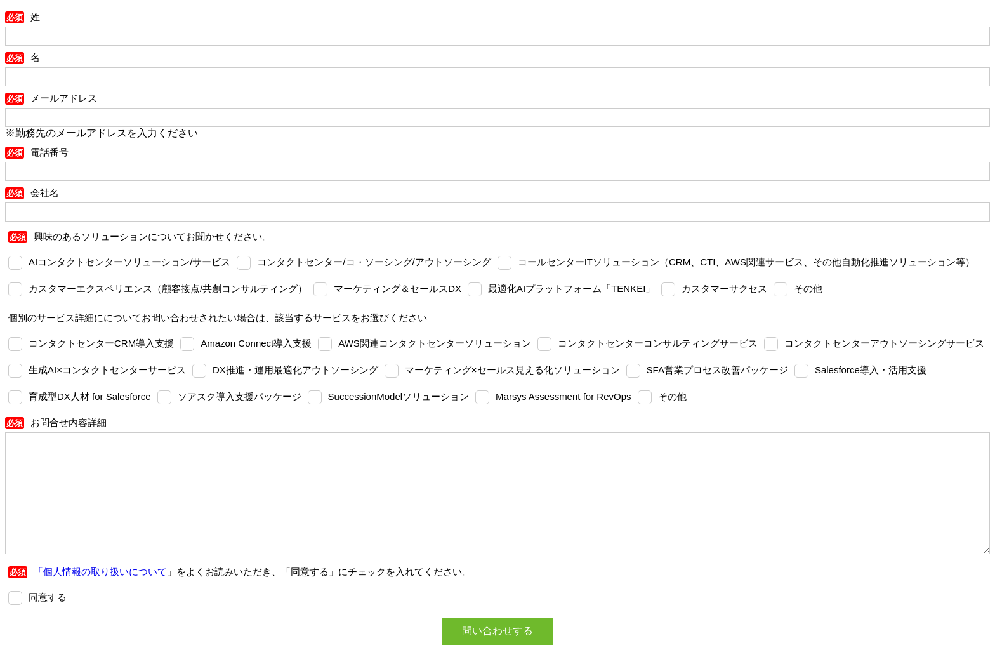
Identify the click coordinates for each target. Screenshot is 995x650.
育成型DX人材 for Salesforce (90, 396)
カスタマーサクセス (724, 288)
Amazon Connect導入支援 (256, 343)
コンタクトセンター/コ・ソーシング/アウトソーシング (374, 261)
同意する (48, 597)
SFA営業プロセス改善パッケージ (717, 369)
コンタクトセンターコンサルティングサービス (658, 343)
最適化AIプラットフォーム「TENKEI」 (571, 288)
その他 (808, 288)
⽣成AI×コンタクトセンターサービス (107, 369)
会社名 (44, 192)
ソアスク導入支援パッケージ (239, 396)
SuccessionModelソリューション (399, 396)
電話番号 (49, 152)
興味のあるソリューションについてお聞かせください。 (153, 236)
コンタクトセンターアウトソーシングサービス (884, 343)
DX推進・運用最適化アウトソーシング (295, 369)
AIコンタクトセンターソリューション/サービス (129, 261)
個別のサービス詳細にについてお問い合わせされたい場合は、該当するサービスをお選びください (217, 317)
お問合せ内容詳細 (68, 422)
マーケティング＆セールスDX (397, 288)
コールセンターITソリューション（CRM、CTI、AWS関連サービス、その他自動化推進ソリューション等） (746, 261)
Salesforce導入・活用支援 (870, 369)
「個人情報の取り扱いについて (100, 571)
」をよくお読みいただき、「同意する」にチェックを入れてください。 (252, 571)
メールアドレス (63, 98)
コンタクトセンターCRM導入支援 (101, 343)
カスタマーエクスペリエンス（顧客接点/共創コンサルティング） (168, 288)
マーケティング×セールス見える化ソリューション (512, 369)
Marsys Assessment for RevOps (563, 396)
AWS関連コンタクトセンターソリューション (434, 343)
